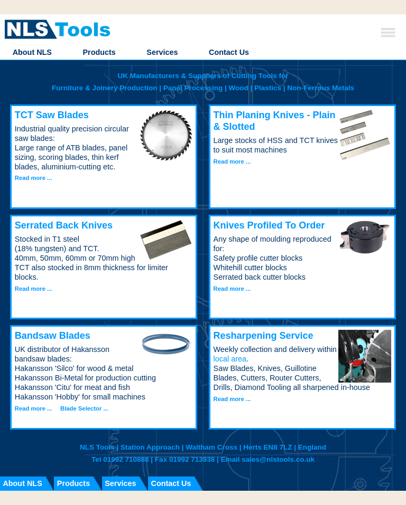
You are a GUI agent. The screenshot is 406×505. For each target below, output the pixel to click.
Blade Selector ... (84, 408)
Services (162, 52)
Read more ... (33, 178)
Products (98, 52)
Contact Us (229, 52)
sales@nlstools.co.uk (278, 459)
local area (230, 359)
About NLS (32, 52)
